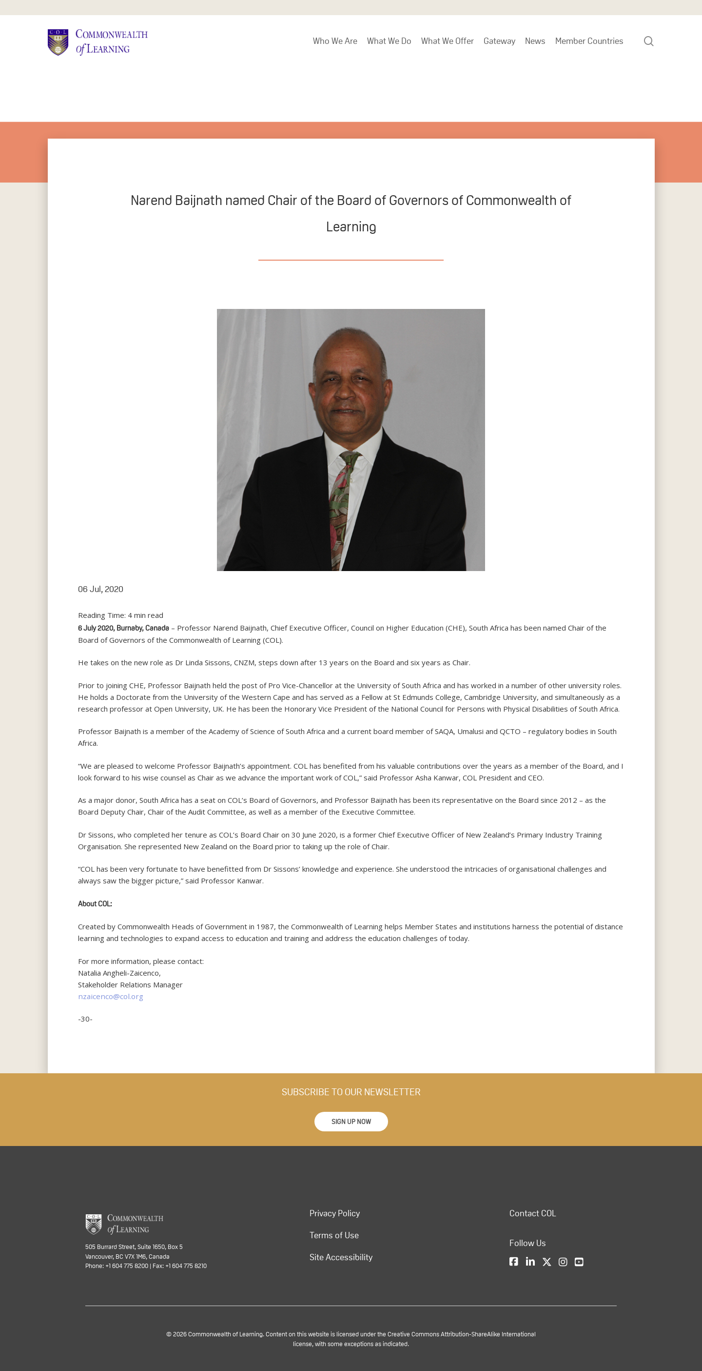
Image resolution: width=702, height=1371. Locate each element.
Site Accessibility (341, 1257)
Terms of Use (334, 1235)
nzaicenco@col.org (109, 996)
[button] (351, 1121)
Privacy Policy (335, 1213)
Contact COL (532, 1213)
